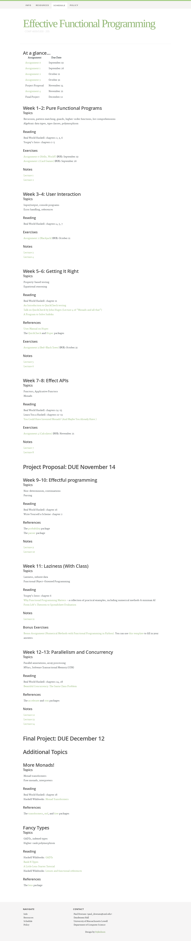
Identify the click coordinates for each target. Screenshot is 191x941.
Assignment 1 (32, 68)
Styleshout (100, 932)
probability (34, 528)
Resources (42, 5)
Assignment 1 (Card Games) (39, 161)
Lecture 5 (29, 362)
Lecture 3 (29, 252)
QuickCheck (34, 333)
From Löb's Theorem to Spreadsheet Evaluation (50, 604)
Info (28, 5)
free (56, 813)
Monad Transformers (57, 799)
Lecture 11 (29, 619)
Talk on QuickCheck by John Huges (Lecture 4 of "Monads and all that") (63, 310)
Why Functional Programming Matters (45, 600)
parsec (32, 533)
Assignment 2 (33, 74)
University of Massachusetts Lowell (91, 921)
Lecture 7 (29, 448)
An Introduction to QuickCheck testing (45, 305)
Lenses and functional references (64, 871)
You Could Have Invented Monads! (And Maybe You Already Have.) (60, 419)
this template (136, 633)
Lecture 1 (28, 175)
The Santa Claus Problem (63, 686)
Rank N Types (31, 862)
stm (46, 700)
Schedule (59, 5)
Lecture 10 (29, 552)
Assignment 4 (33, 91)
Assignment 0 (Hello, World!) (40, 156)
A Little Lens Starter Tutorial (39, 866)
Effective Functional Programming (89, 23)
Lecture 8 (29, 452)
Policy (74, 5)
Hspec (49, 333)
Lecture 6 (29, 366)
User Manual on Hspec (36, 328)
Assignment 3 (33, 80)
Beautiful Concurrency (36, 686)
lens (30, 885)
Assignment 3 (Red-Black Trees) (41, 347)
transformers (35, 813)
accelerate (33, 700)
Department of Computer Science (89, 925)
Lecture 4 (29, 257)
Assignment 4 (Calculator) (38, 433)
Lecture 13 (29, 719)
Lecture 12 (29, 715)
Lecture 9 (29, 547)
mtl (46, 813)
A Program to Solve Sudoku (39, 314)
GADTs (49, 857)
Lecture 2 (29, 180)
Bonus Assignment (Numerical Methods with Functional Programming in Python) (69, 633)
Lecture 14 (29, 724)
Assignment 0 (33, 62)
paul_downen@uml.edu (99, 914)
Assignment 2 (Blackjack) (38, 238)
